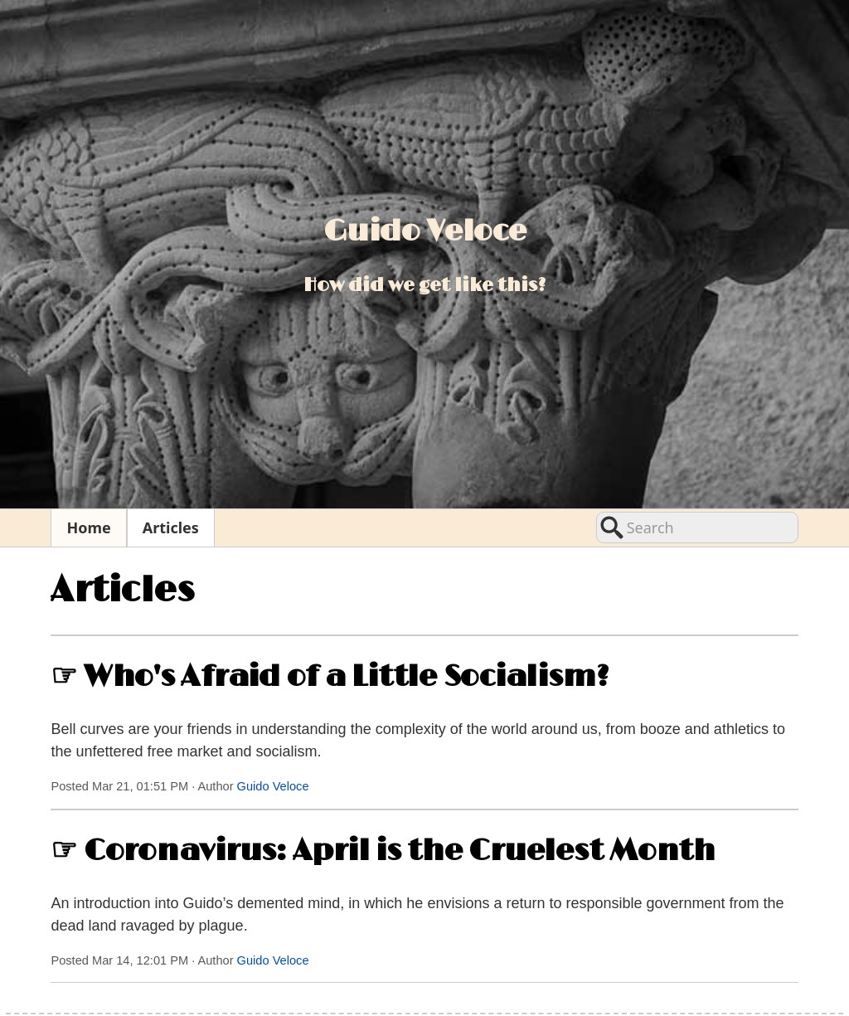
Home (88, 527)
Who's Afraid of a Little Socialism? (346, 677)
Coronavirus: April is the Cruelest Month (400, 851)
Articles (171, 527)
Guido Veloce (273, 786)
